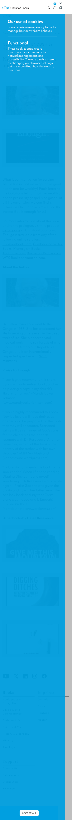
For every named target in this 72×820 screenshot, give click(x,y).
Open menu (67, 8)
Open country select (60, 7)
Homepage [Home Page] (15, 8)
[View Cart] (54, 8)
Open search (49, 8)
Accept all (29, 813)
